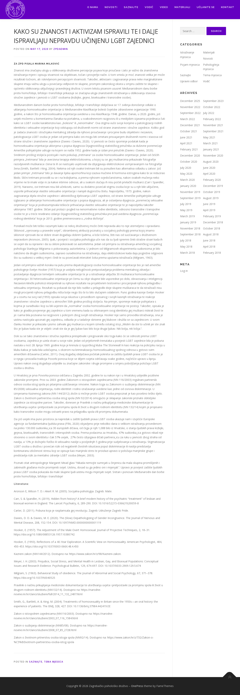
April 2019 (209, 210)
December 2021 (190, 125)
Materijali (182, 7)
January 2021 (211, 149)
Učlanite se (206, 7)
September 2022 (190, 113)
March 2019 (187, 216)
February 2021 (189, 149)
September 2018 (190, 234)
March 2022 (187, 119)
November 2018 (190, 228)
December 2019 (213, 186)
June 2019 (209, 204)
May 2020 (186, 173)
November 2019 (190, 192)
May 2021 (209, 137)
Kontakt (227, 7)
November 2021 (213, 125)
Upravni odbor (189, 81)
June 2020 (209, 168)
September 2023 (213, 101)
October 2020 (188, 161)
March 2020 (187, 180)
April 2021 (186, 143)
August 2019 (211, 198)
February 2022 (212, 119)
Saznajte (131, 7)
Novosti (111, 7)
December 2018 (213, 222)
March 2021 (210, 143)
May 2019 (186, 210)
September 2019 (190, 198)
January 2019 (188, 222)
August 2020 (211, 161)
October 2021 (188, 131)
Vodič (149, 7)
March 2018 (187, 252)
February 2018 (212, 252)
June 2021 (186, 137)
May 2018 (186, 246)
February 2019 (212, 216)
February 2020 (212, 180)
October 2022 (211, 107)
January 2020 (188, 186)
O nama (92, 7)
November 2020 (213, 155)
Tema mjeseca (53, 661)
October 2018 (211, 228)
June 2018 (209, 240)
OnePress (137, 686)
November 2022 (190, 107)
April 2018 (209, 246)
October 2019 (211, 192)
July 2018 (185, 240)
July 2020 (185, 168)
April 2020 (209, 173)
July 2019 (185, 204)
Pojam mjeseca (190, 64)
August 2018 (211, 234)
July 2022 (208, 113)
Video (164, 7)
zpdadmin (60, 49)
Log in (184, 271)
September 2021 (213, 131)
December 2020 (190, 155)
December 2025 (190, 101)
